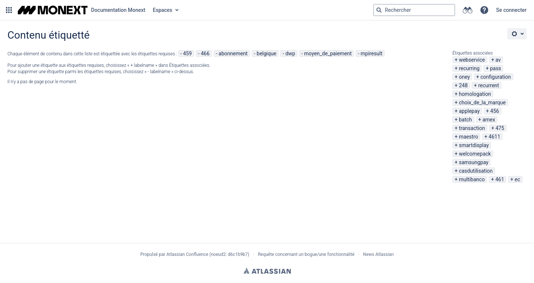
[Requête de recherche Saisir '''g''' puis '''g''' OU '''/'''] (414, 10)
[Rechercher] (379, 10)
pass (495, 68)
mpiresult (372, 53)
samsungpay (473, 162)
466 (205, 53)
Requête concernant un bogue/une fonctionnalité (306, 254)
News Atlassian (378, 254)
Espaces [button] (162, 10)
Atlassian (267, 271)
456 (494, 111)
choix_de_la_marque (482, 102)
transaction (472, 128)
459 (187, 53)
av (498, 60)
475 (499, 128)
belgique (266, 53)
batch (465, 120)
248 (463, 85)
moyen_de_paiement (328, 53)
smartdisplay (474, 145)
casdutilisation (475, 171)
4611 (494, 137)
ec (517, 179)
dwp (290, 53)
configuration (496, 77)
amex (488, 120)
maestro (468, 137)
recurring (469, 68)
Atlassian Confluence (187, 254)
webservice (472, 60)
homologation (475, 94)
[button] (9, 10)
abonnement (232, 53)
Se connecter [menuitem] (511, 10)
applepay (469, 111)
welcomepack (475, 154)
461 (499, 179)
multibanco (472, 179)
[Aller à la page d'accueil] (81, 10)
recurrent (488, 85)
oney (464, 77)
